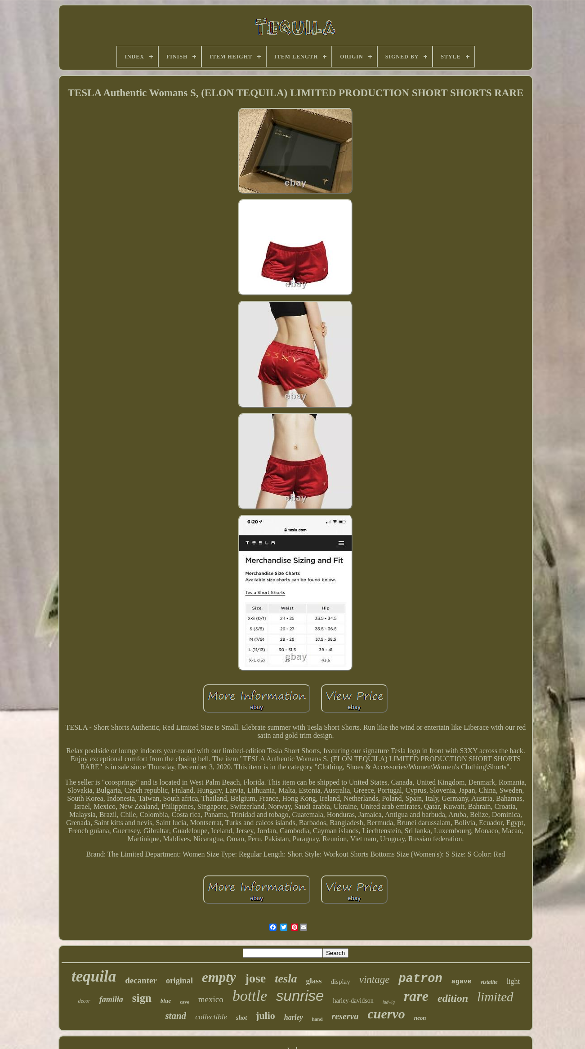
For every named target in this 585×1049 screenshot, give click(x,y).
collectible (211, 1017)
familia (111, 999)
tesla (286, 978)
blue (166, 1000)
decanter (141, 980)
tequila (93, 976)
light (513, 981)
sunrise (300, 995)
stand (175, 1015)
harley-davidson (353, 1000)
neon (420, 1017)
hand (317, 1019)
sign (142, 998)
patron (420, 979)
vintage (374, 979)
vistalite (489, 982)
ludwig (389, 1002)
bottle (249, 995)
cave (184, 1001)
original (179, 980)
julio (265, 1015)
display (340, 981)
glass (314, 981)
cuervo (386, 1013)
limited (495, 997)
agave (461, 982)
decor (84, 1001)
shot (241, 1017)
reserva (345, 1016)
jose (255, 978)
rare (416, 996)
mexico (210, 999)
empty (219, 977)
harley (293, 1017)
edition (453, 998)
